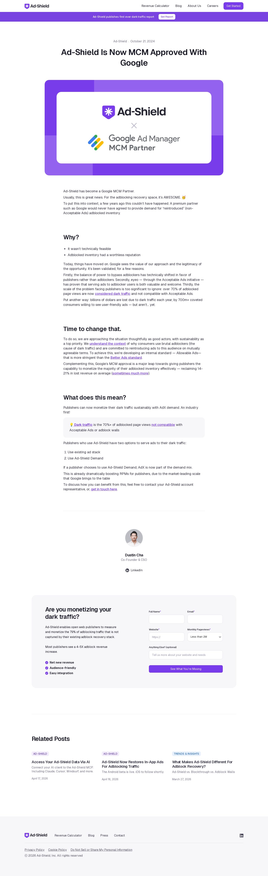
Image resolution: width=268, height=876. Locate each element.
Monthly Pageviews (199, 629)
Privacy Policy (34, 850)
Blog (178, 6)
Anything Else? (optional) (163, 647)
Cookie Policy (57, 850)
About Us (194, 6)
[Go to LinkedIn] (241, 835)
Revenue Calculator (155, 6)
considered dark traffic (112, 294)
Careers (212, 6)
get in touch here (104, 489)
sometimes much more (130, 373)
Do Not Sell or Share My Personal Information (101, 850)
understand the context (108, 343)
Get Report (167, 16)
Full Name (155, 611)
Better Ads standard (126, 357)
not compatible (163, 425)
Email (191, 611)
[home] (37, 6)
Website (154, 629)
